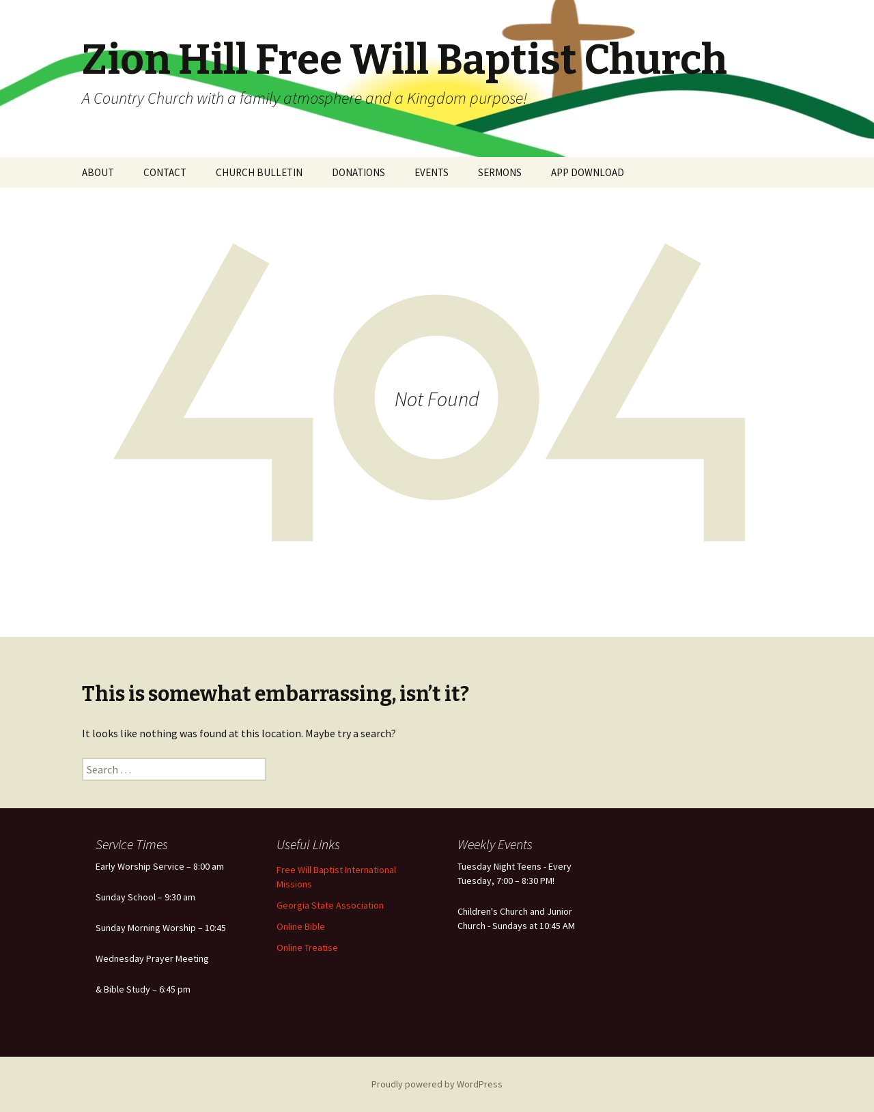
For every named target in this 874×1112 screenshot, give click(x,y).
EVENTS (431, 172)
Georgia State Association (330, 905)
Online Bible (301, 926)
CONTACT (164, 172)
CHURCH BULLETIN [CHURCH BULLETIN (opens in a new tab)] (259, 172)
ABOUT (98, 172)
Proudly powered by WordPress (437, 1084)
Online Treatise (307, 947)
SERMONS (500, 172)
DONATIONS (358, 172)
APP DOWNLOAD (587, 172)
